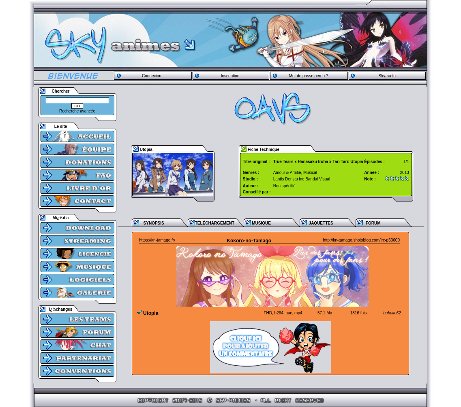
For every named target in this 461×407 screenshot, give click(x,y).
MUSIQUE (261, 223)
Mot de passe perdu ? (308, 76)
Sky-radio (387, 76)
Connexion (151, 76)
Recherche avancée (77, 111)
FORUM (373, 223)
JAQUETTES (321, 223)
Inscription (230, 76)
